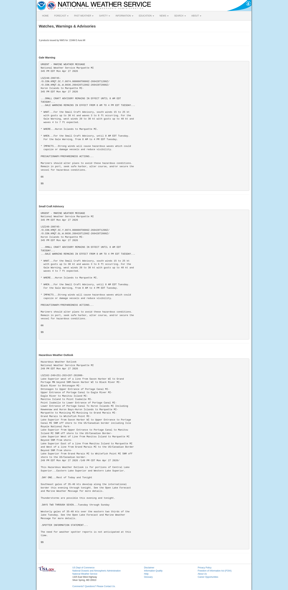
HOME (45, 15)
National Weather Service (84, 574)
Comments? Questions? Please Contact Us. (94, 586)
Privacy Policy (205, 567)
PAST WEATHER (83, 15)
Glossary (148, 577)
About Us (202, 574)
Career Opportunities (208, 577)
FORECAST (61, 15)
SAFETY (104, 15)
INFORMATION (124, 15)
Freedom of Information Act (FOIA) (215, 570)
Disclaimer (149, 567)
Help (146, 574)
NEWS (164, 15)
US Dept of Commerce (83, 567)
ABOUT (196, 15)
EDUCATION (146, 15)
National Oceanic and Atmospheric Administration (96, 570)
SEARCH (180, 15)
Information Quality (153, 570)
